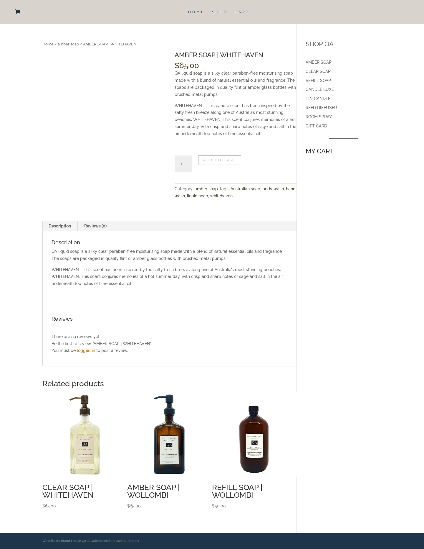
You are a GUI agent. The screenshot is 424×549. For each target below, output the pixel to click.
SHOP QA (320, 44)
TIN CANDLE (318, 98)
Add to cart (219, 160)
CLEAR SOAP (318, 71)
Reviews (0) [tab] (95, 226)
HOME (196, 12)
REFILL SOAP (318, 80)
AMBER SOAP (319, 62)
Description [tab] (60, 226)
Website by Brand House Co (64, 541)
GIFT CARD (316, 126)
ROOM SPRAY (319, 116)
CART (242, 12)
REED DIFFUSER (321, 107)
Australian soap (245, 188)
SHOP (219, 12)
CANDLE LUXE (320, 89)
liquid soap (197, 196)
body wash (273, 188)
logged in (86, 350)
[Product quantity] (183, 163)
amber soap (68, 44)
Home (48, 44)
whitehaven (221, 196)
